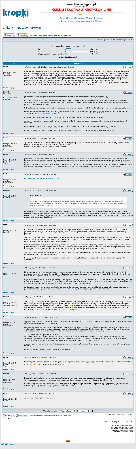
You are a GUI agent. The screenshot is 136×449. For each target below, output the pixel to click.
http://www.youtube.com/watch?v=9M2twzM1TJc (41, 179)
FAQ (62, 18)
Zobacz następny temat (124, 40)
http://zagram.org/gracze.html (45, 113)
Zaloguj (98, 21)
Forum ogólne (67, 35)
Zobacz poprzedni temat (105, 40)
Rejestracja (98, 18)
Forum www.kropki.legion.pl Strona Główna (45, 35)
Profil (63, 21)
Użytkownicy (79, 18)
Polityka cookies (8, 444)
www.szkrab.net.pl (69, 289)
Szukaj (69, 18)
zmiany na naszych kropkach (23, 27)
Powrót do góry (8, 88)
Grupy (89, 18)
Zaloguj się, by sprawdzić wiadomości (81, 21)
